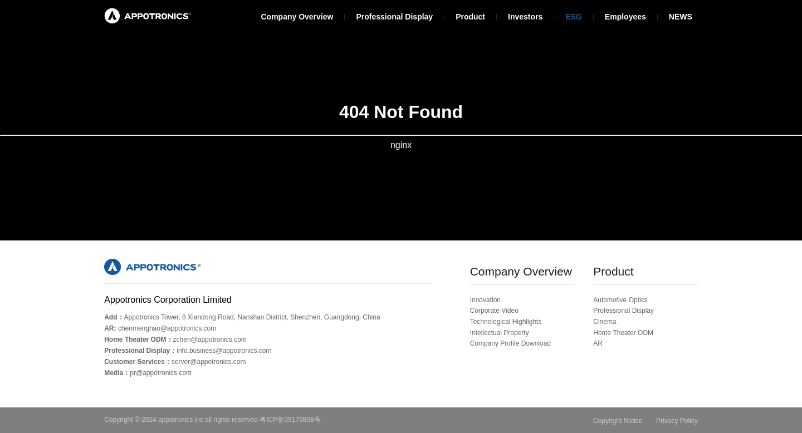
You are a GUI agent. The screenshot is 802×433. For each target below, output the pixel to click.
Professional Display (394, 16)
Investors (525, 16)
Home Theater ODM (623, 333)
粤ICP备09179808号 (290, 420)
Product (470, 16)
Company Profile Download (510, 343)
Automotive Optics (620, 300)
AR (598, 343)
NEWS (680, 16)
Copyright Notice (618, 421)
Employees (625, 16)
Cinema (604, 322)
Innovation (485, 300)
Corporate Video (494, 310)
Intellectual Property (499, 333)
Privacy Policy (677, 421)
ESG (573, 16)
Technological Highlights (506, 322)
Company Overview (297, 16)
